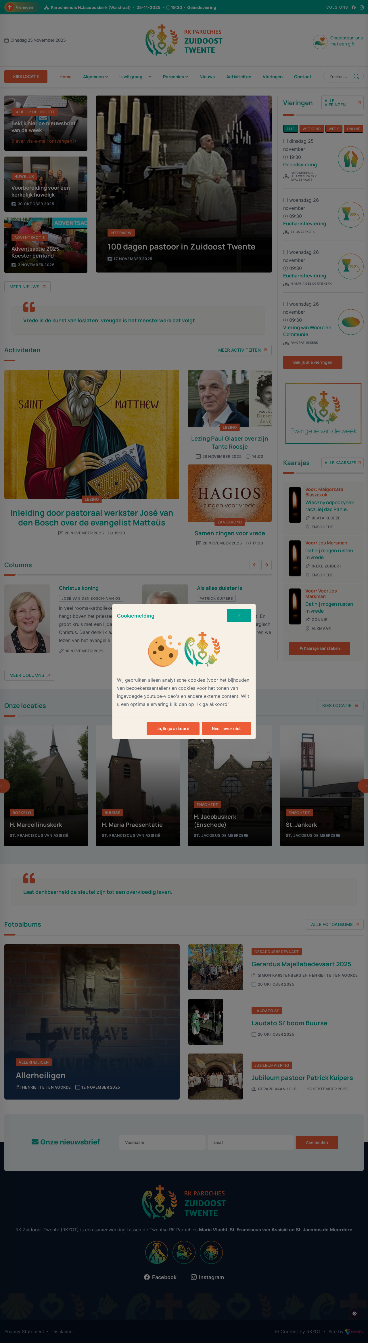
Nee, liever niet (226, 728)
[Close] (239, 615)
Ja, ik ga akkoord (173, 728)
